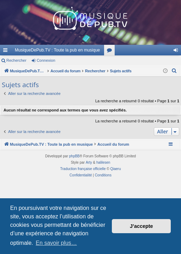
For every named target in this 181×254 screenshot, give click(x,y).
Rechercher (16, 60)
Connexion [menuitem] (177, 51)
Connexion (46, 60)
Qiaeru (115, 169)
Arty (89, 162)
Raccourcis (7, 51)
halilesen (103, 162)
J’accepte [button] (141, 226)
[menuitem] (174, 71)
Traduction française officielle (83, 169)
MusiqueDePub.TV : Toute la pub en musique (57, 50)
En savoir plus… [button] (56, 243)
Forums (111, 51)
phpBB (74, 156)
